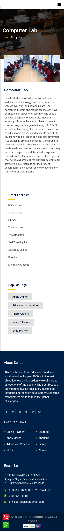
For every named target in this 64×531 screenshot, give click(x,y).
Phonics (12, 257)
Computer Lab (16, 90)
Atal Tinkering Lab (18, 242)
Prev (9, 71)
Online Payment (15, 431)
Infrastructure (16, 234)
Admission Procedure (25, 305)
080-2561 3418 (18, 496)
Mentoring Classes (18, 264)
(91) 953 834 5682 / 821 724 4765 (30, 490)
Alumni (43, 450)
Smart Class (15, 212)
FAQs (9, 450)
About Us (44, 438)
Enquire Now (20, 330)
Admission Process (18, 444)
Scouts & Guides (17, 249)
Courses (44, 431)
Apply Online (20, 296)
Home (6, 37)
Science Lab (15, 205)
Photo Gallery (20, 313)
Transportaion (16, 227)
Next (54, 71)
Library (12, 220)
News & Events (21, 322)
